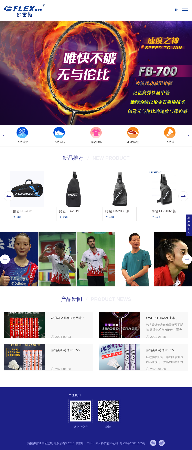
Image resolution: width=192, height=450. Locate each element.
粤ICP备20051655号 (133, 443)
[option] (22, 135)
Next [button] (187, 136)
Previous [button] (5, 136)
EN (176, 9)
